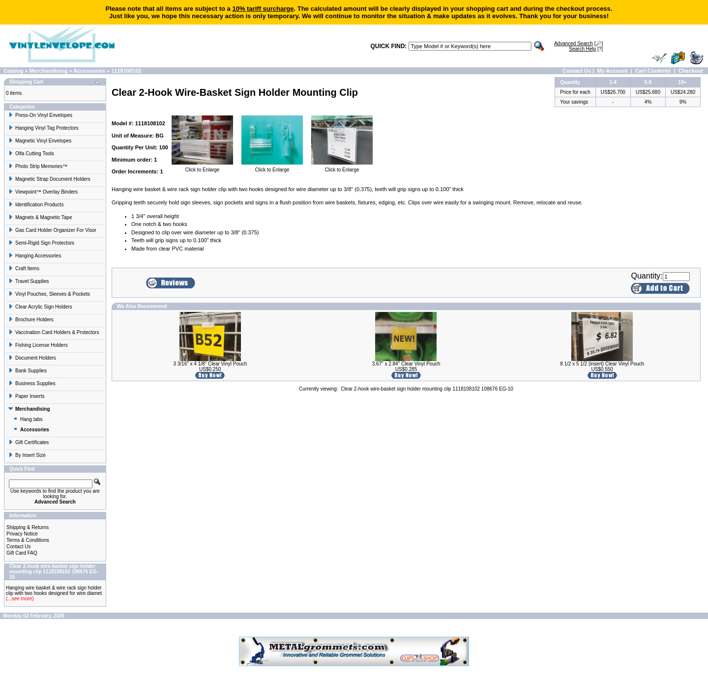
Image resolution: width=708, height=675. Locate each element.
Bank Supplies (27, 370)
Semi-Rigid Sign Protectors (41, 243)
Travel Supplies (28, 281)
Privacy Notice (22, 533)
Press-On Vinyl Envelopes (40, 115)
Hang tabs (28, 419)
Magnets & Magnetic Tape (40, 217)
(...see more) (20, 598)
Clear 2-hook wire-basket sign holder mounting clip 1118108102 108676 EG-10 (427, 389)
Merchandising (49, 71)
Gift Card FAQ (21, 553)
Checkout (690, 71)
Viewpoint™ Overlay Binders (43, 192)
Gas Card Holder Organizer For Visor (52, 230)
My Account (612, 71)
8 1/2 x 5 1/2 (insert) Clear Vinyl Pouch (602, 363)
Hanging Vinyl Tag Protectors (43, 128)
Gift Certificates (28, 442)
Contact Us (576, 71)
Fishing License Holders (38, 345)
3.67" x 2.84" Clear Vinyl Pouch (406, 363)
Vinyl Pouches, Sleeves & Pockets (49, 294)
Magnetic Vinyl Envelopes (39, 140)
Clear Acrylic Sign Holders (40, 306)
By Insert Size (27, 455)
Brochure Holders (31, 319)
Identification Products (35, 204)
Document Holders (32, 358)
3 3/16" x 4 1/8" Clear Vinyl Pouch (210, 363)
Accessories (89, 71)
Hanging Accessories (34, 255)
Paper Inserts (26, 396)
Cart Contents (653, 71)
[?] (586, 49)
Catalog (13, 71)
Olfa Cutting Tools (31, 153)
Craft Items (23, 268)
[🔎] (578, 43)
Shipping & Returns (27, 527)
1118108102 (126, 71)
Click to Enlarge (202, 167)
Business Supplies (32, 383)
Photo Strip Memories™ (37, 166)
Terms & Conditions (27, 540)
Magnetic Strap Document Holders (49, 179)
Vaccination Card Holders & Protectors (53, 332)
